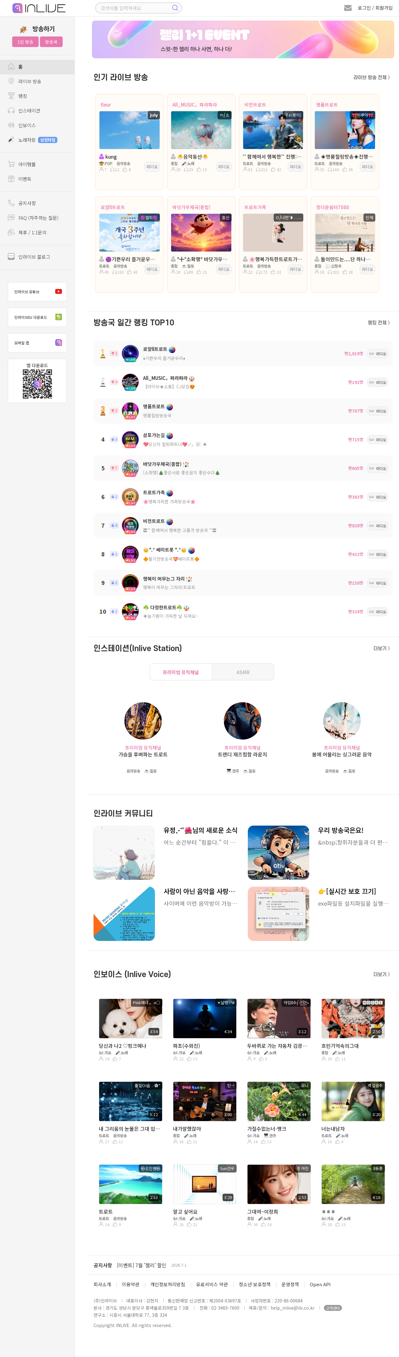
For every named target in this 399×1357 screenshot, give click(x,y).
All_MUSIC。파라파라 (194, 104)
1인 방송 (25, 42)
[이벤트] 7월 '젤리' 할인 (141, 1265)
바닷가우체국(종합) (191, 207)
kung (108, 156)
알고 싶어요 (185, 1211)
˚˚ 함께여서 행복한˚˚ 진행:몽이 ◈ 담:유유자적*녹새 (272, 156)
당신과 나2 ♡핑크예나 (123, 1045)
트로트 (106, 1211)
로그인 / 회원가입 (375, 7)
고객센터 (333, 1308)
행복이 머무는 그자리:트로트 (169, 587)
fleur (106, 104)
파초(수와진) (186, 1045)
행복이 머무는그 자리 (164, 578)
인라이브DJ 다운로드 (39, 317)
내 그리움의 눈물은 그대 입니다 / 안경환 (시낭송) (130, 1128)
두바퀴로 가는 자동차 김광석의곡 (278, 1045)
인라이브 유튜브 (39, 292)
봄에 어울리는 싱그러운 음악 (342, 754)
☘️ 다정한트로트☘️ (162, 607)
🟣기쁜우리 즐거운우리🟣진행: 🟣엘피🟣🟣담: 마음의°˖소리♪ (129, 259)
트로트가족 (255, 207)
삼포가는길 (154, 435)
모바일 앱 (39, 343)
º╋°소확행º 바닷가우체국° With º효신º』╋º (200, 259)
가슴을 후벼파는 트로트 (143, 754)
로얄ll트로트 (113, 207)
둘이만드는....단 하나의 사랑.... (344, 259)
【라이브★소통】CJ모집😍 (169, 386)
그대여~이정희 (262, 1211)
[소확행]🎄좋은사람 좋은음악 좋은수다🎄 (181, 472)
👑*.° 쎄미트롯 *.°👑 (165, 549)
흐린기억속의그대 (340, 1045)
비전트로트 (255, 104)
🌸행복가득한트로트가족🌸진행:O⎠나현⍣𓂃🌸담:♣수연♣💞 (272, 259)
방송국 (51, 42)
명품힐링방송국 (157, 415)
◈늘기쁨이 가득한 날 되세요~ (170, 616)
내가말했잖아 (187, 1128)
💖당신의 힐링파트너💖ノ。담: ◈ (175, 444)
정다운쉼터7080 (332, 207)
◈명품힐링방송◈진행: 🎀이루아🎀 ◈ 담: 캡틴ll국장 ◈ (344, 156)
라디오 (152, 167)
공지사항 (103, 1265)
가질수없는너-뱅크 (266, 1128)
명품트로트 (327, 104)
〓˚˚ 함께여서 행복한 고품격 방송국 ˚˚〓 (180, 530)
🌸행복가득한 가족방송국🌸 (169, 501)
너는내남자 (333, 1128)
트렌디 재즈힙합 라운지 (242, 754)
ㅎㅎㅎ (328, 1211)
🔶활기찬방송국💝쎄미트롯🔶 (171, 559)
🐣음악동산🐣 (189, 156)
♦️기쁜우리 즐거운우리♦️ (164, 358)
